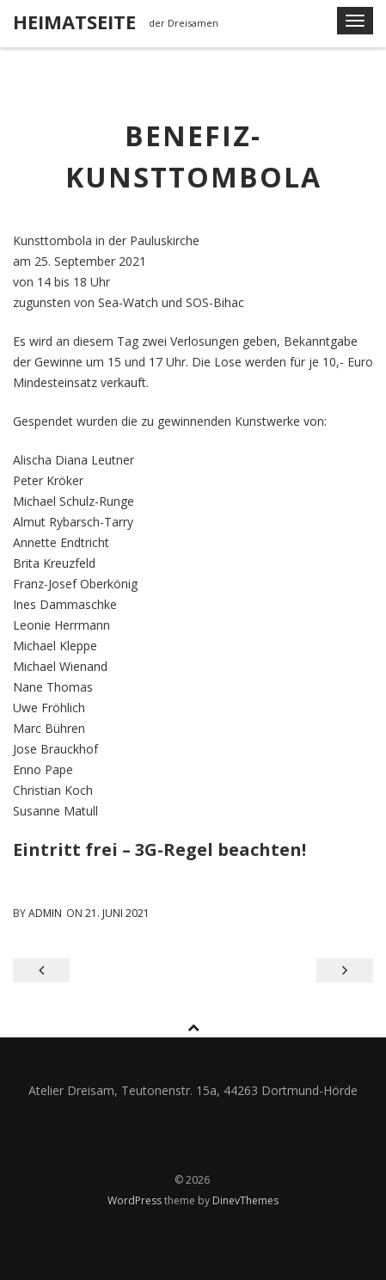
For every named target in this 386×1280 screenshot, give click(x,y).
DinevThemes (245, 1200)
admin (45, 913)
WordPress (135, 1200)
